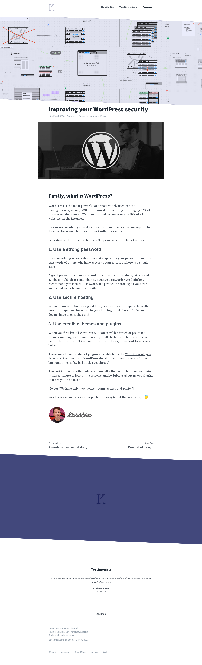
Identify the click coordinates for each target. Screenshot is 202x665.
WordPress (100, 116)
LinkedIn (95, 652)
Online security (86, 116)
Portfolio (107, 7)
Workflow (71, 116)
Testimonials (128, 7)
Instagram (65, 652)
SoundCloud (80, 652)
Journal (148, 7)
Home (52, 6)
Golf (105, 652)
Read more (101, 613)
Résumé (52, 652)
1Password (89, 284)
